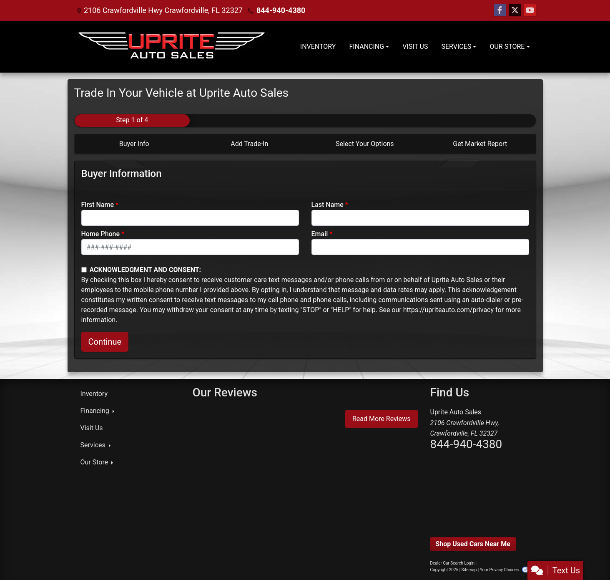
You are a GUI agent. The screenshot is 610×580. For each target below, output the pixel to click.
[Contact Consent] (84, 269)
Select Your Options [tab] (365, 144)
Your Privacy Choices (507, 569)
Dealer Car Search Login (452, 563)
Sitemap (469, 569)
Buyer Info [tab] (134, 144)
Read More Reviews (381, 419)
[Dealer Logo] (173, 47)
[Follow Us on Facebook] (500, 10)
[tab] (132, 144)
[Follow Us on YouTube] (530, 10)
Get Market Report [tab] (480, 144)
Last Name (327, 205)
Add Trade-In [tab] (249, 144)
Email (319, 234)
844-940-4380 (280, 10)
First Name (97, 205)
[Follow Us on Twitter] (515, 10)
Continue (105, 342)
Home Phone (100, 234)
